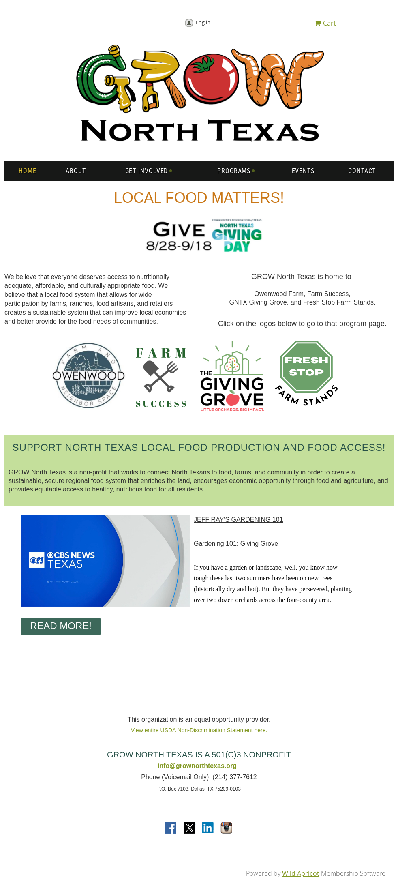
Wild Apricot (300, 873)
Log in (203, 22)
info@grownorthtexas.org (197, 765)
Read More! (61, 625)
